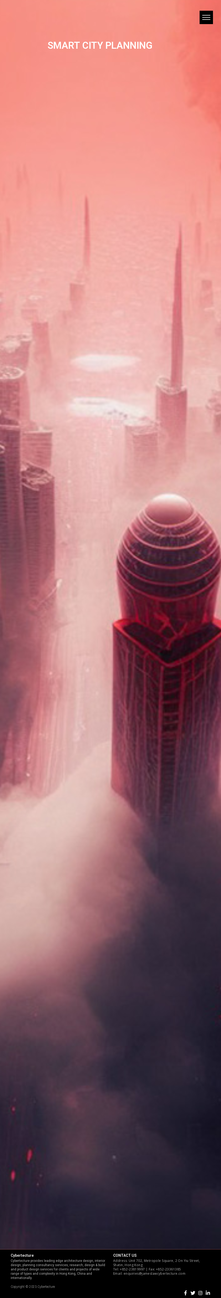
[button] (206, 17)
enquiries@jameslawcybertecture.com (154, 1273)
